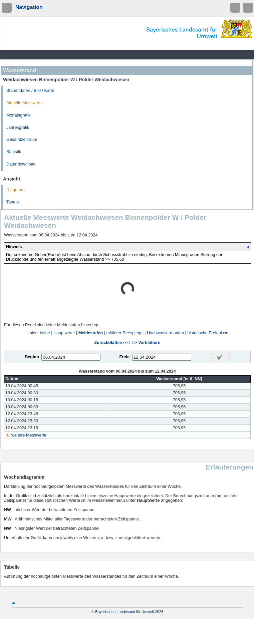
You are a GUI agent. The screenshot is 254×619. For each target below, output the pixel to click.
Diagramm (16, 189)
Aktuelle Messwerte (24, 103)
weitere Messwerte (28, 435)
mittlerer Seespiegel (124, 333)
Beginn (32, 357)
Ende (124, 357)
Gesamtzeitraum (21, 139)
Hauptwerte (64, 333)
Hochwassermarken (165, 333)
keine (45, 333)
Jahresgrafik (17, 127)
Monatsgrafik (18, 115)
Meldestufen (90, 333)
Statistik (13, 152)
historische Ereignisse (208, 333)
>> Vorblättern (146, 342)
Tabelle (13, 202)
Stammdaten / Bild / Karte (30, 90)
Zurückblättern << (112, 342)
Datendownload (21, 164)
